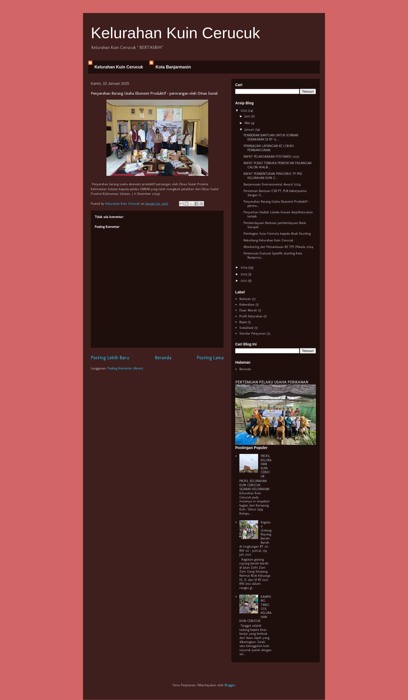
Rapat (243, 322)
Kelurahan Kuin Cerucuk (175, 33)
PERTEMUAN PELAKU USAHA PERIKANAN (271, 382)
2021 (244, 280)
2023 (244, 274)
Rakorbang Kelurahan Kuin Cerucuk (268, 240)
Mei (248, 123)
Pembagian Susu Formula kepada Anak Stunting (277, 233)
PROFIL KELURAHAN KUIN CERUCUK (266, 466)
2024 (244, 267)
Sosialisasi (246, 328)
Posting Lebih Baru (110, 358)
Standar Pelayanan (252, 333)
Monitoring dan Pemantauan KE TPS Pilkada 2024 (278, 247)
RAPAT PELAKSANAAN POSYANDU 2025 (271, 156)
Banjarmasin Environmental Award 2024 (272, 184)
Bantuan (245, 299)
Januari (250, 129)
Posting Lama (210, 358)
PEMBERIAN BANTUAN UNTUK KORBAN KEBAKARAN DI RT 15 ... (271, 137)
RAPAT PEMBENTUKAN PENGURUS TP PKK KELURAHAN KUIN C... (273, 176)
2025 (244, 110)
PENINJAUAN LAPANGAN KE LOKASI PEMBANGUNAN (269, 148)
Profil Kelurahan (251, 316)
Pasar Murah (248, 310)
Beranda (163, 358)
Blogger (230, 685)
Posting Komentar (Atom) (125, 368)
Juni (248, 116)
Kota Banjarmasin (173, 67)
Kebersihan (246, 304)
